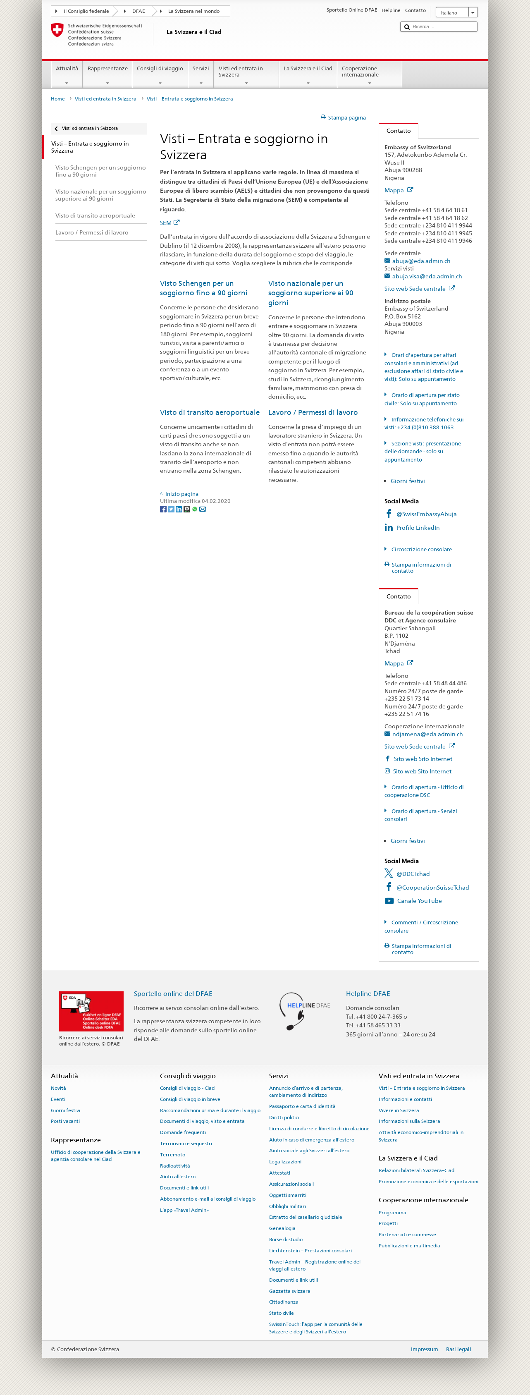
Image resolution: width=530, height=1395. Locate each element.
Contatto (395, 130)
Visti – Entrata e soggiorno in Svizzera (422, 1088)
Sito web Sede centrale (419, 288)
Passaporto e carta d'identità (302, 1106)
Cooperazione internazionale (370, 75)
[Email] (202, 509)
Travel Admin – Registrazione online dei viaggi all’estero (314, 1265)
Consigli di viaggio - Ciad (187, 1088)
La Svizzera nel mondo (194, 11)
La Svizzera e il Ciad (308, 75)
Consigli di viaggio (160, 75)
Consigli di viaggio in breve (190, 1099)
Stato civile (281, 1313)
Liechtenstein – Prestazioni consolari (310, 1251)
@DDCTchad (413, 873)
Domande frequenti (183, 1132)
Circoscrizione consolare (421, 549)
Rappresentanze (107, 75)
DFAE (138, 11)
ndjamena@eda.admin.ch (427, 733)
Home (58, 99)
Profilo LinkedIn (418, 527)
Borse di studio (286, 1239)
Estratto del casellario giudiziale (305, 1217)
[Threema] (187, 509)
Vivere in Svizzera (399, 1110)
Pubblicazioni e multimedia (409, 1246)
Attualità (67, 75)
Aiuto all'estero (178, 1177)
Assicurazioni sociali (291, 1184)
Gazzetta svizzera (289, 1291)
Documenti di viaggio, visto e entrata (202, 1121)
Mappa (398, 190)
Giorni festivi (408, 480)
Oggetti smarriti (287, 1195)
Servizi (201, 75)
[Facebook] (164, 509)
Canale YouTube (419, 900)
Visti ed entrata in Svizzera (246, 75)
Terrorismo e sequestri (186, 1143)
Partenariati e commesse (407, 1234)
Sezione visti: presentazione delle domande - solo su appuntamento (422, 451)
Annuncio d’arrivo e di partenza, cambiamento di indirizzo (306, 1091)
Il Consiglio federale (86, 11)
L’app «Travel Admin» (184, 1210)
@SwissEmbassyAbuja (426, 513)
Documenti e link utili (184, 1188)
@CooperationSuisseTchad (432, 887)
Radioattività (175, 1165)
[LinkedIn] (180, 509)
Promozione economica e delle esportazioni (428, 1181)
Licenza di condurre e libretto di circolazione (319, 1129)
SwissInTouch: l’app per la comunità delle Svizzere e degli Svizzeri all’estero (316, 1327)
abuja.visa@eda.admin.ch (427, 276)
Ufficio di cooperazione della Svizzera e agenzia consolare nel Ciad (96, 1155)
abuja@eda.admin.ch (421, 260)
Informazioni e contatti (405, 1099)
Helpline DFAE (368, 994)
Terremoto (172, 1155)
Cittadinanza (283, 1302)
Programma (392, 1212)
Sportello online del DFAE (173, 994)
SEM (170, 222)
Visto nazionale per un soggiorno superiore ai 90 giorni (310, 293)
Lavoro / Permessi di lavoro (313, 412)
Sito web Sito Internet (422, 758)
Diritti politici (284, 1117)
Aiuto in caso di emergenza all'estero (311, 1139)
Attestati (279, 1173)
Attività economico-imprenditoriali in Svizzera (421, 1135)
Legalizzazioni (285, 1162)
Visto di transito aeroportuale (210, 412)
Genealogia (282, 1228)
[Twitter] (172, 509)
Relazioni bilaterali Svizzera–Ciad (416, 1170)
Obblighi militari (287, 1206)
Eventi (58, 1099)
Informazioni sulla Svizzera (409, 1121)
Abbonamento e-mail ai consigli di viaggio (207, 1199)
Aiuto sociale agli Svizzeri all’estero (309, 1150)
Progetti (388, 1223)
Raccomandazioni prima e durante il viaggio (210, 1110)
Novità (58, 1088)
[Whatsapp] (195, 509)
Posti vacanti (65, 1121)
